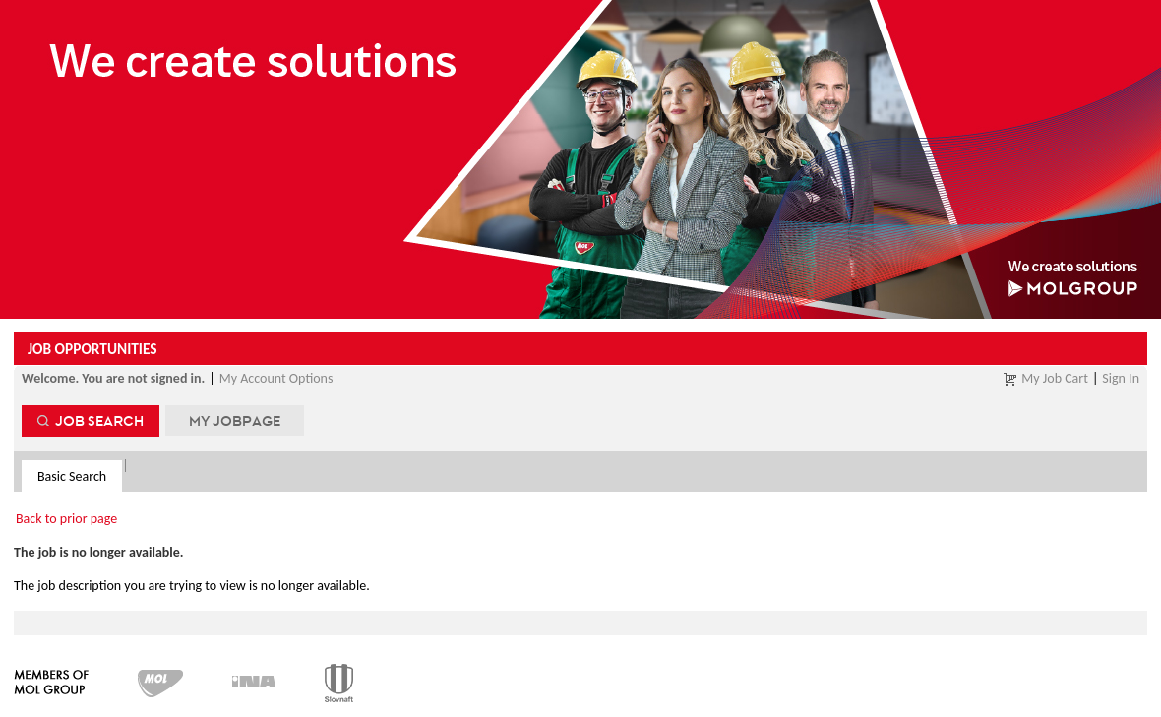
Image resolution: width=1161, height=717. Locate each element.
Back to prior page (66, 518)
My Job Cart (1054, 378)
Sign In (1120, 378)
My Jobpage (234, 420)
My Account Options (276, 378)
